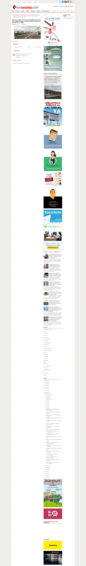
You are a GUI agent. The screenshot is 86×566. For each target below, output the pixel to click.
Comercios (35, 2)
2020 (46, 390)
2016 (46, 475)
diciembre (48, 393)
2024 (46, 383)
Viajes (45, 375)
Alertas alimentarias (48, 329)
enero (47, 469)
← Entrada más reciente (17, 46)
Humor (45, 352)
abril (47, 407)
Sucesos (46, 367)
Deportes (46, 337)
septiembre (48, 399)
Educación (29, 2)
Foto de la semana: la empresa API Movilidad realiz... (52, 454)
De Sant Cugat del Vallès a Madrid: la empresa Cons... (53, 463)
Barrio (22, 11)
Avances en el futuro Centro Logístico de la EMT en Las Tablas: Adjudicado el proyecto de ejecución (55, 283)
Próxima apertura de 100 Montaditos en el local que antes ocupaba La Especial (54, 265)
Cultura (27, 11)
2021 (46, 389)
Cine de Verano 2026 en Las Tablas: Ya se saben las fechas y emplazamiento (55, 293)
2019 (46, 392)
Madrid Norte (18, 2)
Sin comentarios (47, 365)
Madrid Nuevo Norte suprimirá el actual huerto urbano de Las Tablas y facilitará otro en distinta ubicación (55, 319)
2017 (46, 473)
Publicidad (46, 360)
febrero (47, 467)
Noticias (17, 11)
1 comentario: (23, 24)
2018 (46, 471)
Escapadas (46, 344)
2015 (46, 476)
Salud (45, 362)
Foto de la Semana (22, 14)
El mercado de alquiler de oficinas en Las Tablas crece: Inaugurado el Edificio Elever (55, 274)
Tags (51, 251)
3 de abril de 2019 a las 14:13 (25, 54)
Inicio (13, 2)
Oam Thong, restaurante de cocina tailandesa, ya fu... (52, 457)
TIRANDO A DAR (47, 369)
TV (44, 371)
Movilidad (46, 354)
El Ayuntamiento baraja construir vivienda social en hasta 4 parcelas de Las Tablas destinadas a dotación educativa (55, 309)
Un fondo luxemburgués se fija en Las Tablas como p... (53, 434)
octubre (47, 397)
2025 (46, 382)
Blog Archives (56, 251)
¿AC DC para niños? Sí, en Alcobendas (53, 429)
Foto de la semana (45, 11)
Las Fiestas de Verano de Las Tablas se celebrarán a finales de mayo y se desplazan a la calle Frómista (55, 256)
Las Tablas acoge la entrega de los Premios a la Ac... (52, 431)
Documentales (47, 339)
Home (14, 14)
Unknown (18, 54)
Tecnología (33, 11)
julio (46, 402)
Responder (18, 57)
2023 (46, 385)
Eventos (45, 346)
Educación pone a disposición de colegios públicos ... (52, 443)
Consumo (38, 11)
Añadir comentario (17, 60)
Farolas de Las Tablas (48, 348)
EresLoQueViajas (47, 342)
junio (47, 404)
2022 (46, 387)
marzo (47, 465)
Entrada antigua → (38, 46)
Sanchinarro (46, 364)
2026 (46, 380)
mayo (47, 406)
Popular (46, 251)
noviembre (48, 395)
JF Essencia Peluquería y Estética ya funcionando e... (52, 424)
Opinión (24, 2)
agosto (47, 400)
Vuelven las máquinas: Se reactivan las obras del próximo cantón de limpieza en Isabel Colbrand (55, 302)
